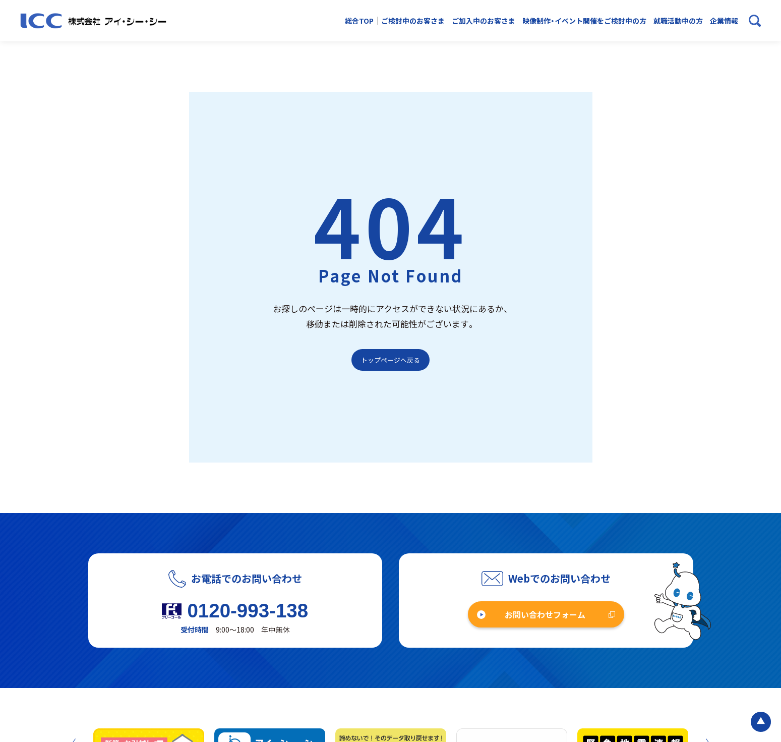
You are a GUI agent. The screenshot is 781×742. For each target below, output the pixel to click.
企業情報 (724, 21)
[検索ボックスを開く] (755, 21)
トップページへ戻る (390, 360)
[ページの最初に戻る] (761, 722)
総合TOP (359, 21)
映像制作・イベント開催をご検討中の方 (584, 21)
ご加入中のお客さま (483, 21)
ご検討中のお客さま (413, 21)
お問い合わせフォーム (545, 614)
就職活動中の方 (678, 21)
